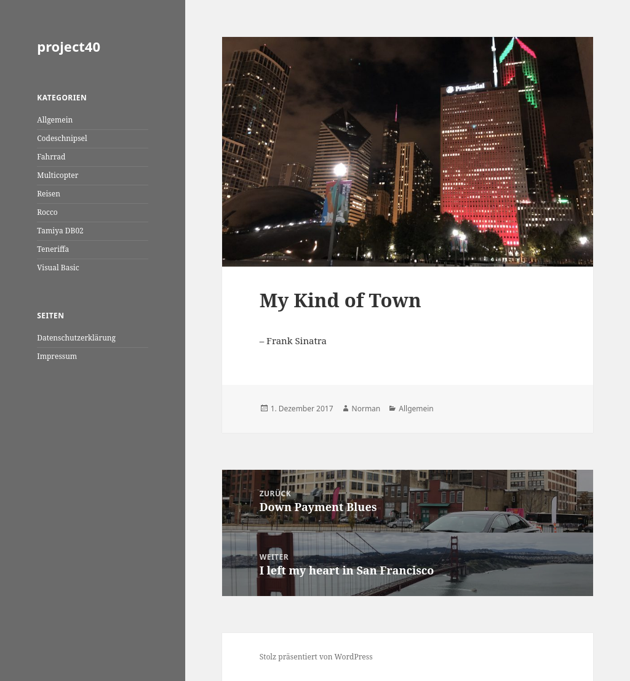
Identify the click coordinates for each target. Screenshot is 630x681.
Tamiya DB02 (60, 230)
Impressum (57, 356)
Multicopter (57, 175)
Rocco (47, 212)
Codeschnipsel (62, 138)
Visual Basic (58, 267)
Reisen (48, 193)
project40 (68, 46)
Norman (366, 408)
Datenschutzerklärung (76, 337)
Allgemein (55, 120)
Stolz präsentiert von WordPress (316, 656)
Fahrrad (51, 156)
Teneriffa (53, 249)
